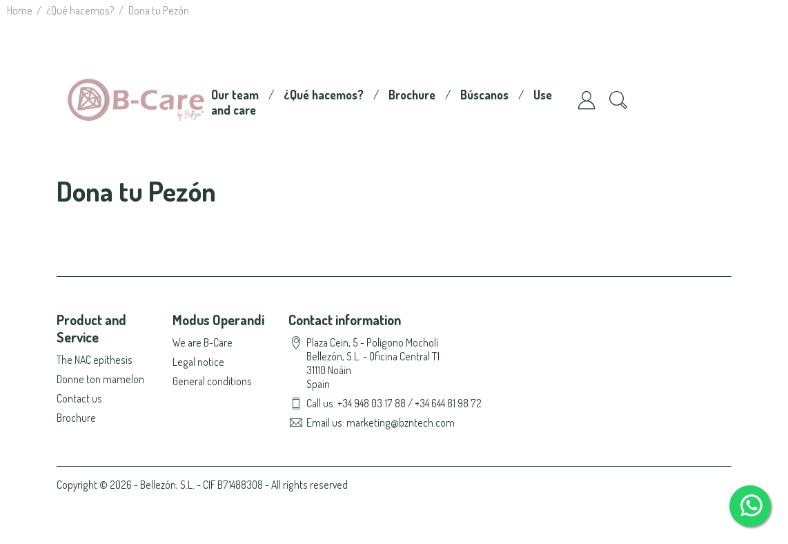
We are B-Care (203, 342)
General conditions (212, 381)
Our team (235, 94)
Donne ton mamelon (100, 379)
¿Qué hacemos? (324, 94)
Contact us (79, 398)
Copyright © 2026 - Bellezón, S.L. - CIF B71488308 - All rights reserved (202, 485)
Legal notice (198, 362)
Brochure (411, 94)
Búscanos (484, 94)
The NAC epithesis (94, 360)
